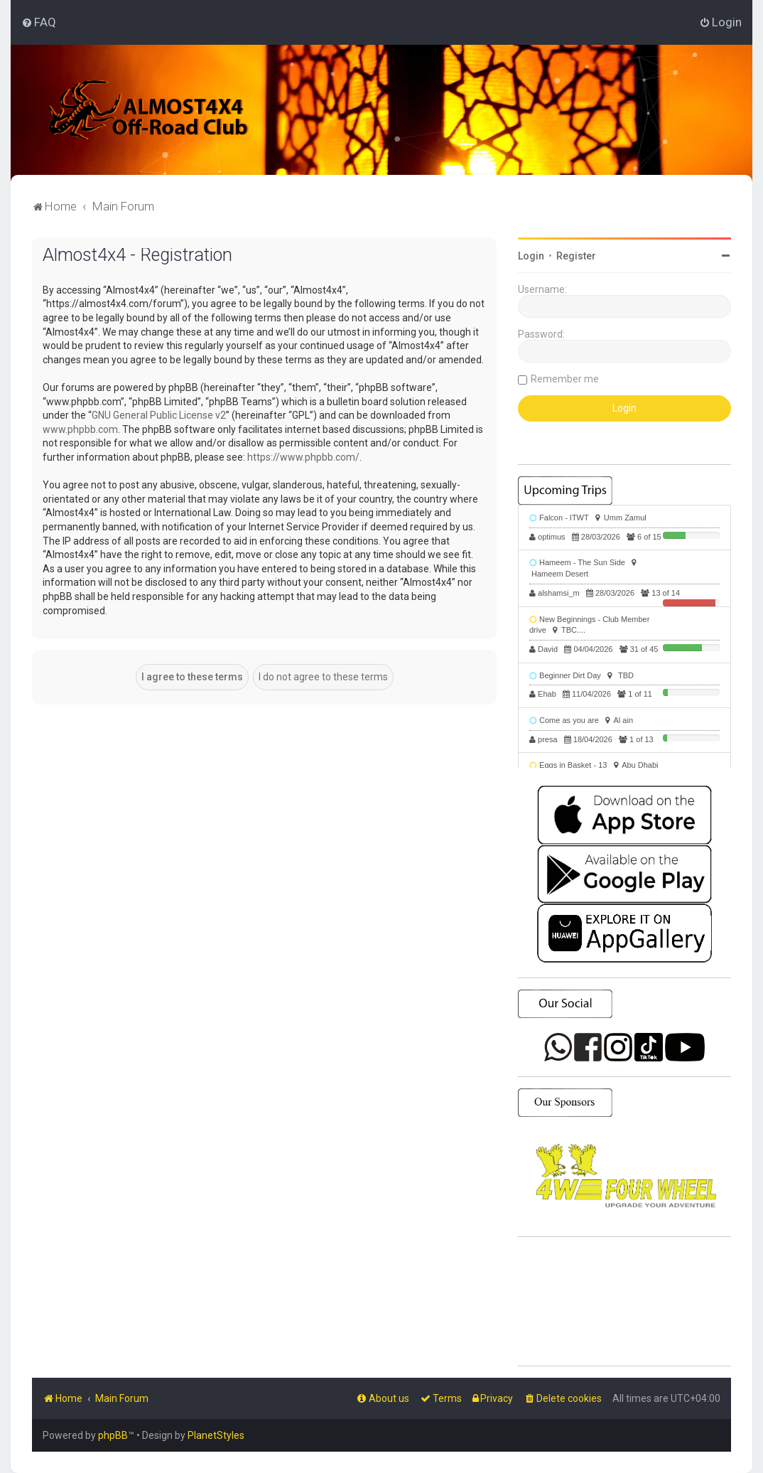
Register (576, 256)
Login (531, 256)
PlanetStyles (216, 1435)
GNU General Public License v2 (159, 415)
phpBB (113, 1435)
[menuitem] (38, 22)
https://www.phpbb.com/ (303, 457)
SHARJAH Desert (624, 1301)
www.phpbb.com (80, 429)
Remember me (565, 379)
